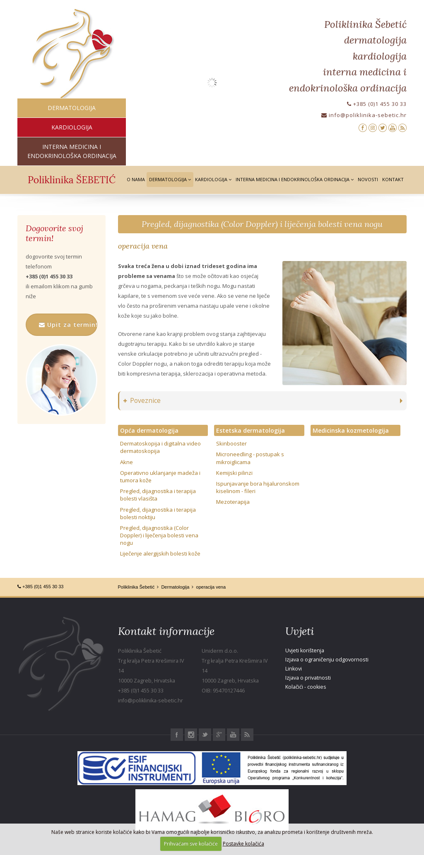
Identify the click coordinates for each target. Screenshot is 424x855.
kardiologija (71, 127)
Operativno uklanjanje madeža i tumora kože (160, 476)
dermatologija (72, 108)
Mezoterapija (233, 501)
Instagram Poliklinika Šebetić (191, 734)
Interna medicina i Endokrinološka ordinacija (295, 179)
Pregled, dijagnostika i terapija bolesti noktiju (158, 513)
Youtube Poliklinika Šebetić (233, 734)
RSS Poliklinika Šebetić (247, 734)
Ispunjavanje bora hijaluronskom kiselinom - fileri (257, 487)
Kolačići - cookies (305, 686)
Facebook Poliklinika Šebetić (177, 734)
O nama (136, 179)
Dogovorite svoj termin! (54, 233)
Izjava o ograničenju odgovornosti (327, 659)
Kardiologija (213, 179)
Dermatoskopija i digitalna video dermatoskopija (160, 447)
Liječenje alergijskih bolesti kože (160, 553)
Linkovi (293, 668)
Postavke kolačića (243, 843)
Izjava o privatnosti (308, 677)
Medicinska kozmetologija (351, 430)
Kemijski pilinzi (234, 473)
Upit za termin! (68, 324)
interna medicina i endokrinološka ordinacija (71, 151)
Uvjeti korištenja (304, 650)
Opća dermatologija (149, 430)
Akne (126, 462)
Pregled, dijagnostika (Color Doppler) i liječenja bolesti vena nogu (262, 224)
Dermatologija (170, 179)
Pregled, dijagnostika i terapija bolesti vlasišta (158, 494)
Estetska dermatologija (250, 430)
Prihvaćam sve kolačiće (191, 843)
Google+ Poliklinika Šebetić (219, 734)
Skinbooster (231, 443)
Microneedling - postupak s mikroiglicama (250, 457)
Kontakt (393, 179)
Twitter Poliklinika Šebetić (205, 734)
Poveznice (142, 400)
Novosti (368, 179)
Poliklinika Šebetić (136, 586)
